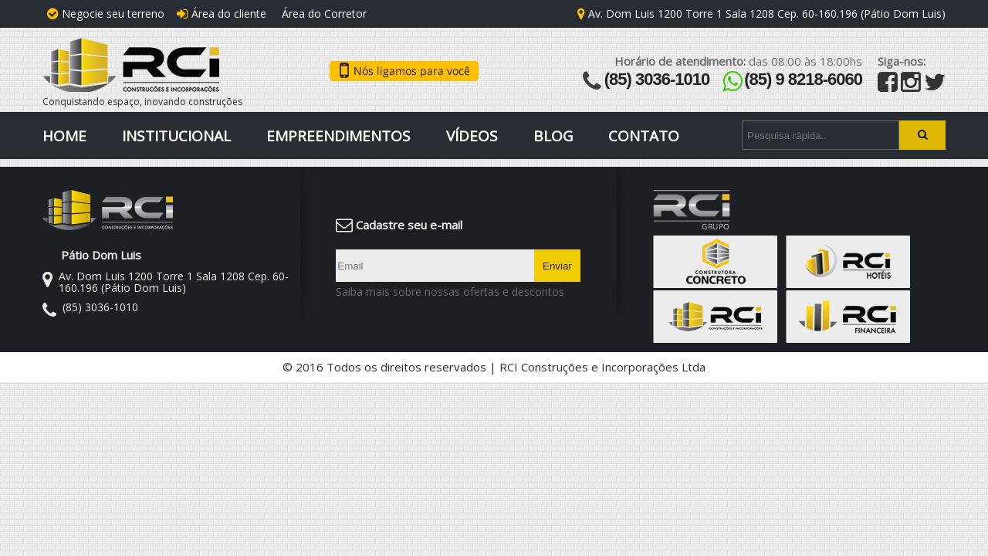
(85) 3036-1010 (656, 79)
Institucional (176, 136)
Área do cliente (221, 13)
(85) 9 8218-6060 (803, 79)
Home (64, 136)
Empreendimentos (338, 136)
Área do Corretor (323, 13)
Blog (553, 136)
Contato (643, 136)
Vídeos (472, 136)
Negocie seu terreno (105, 13)
